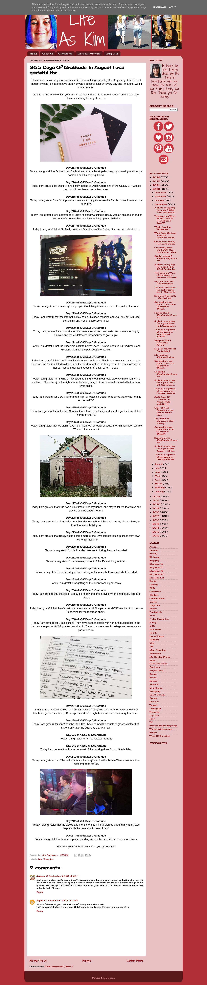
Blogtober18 (156, 571)
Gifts (152, 626)
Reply (40, 892)
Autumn (154, 550)
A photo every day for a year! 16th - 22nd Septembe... (165, 266)
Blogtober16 (156, 564)
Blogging (154, 560)
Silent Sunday (157, 695)
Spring (153, 698)
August (159, 464)
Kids (152, 643)
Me (40, 859)
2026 (157, 177)
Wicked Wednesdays (161, 729)
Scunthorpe (156, 688)
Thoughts (49, 859)
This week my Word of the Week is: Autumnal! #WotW (165, 275)
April (158, 480)
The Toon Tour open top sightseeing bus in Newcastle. (165, 289)
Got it (172, 7)
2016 (156, 520)
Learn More (159, 7)
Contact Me (65, 53)
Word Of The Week (160, 736)
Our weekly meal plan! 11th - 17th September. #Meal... (164, 364)
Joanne (41, 876)
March (159, 484)
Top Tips (154, 715)
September (161, 204)
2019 (156, 508)
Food (152, 615)
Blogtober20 (157, 574)
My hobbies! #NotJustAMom (164, 356)
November (161, 196)
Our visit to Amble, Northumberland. (164, 242)
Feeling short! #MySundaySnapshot (165, 315)
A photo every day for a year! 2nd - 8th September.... (164, 382)
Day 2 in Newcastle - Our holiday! (165, 297)
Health (153, 633)
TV (151, 722)
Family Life (156, 612)
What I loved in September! (162, 228)
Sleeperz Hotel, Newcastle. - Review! (162, 342)
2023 (157, 189)
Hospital (154, 640)
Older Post (135, 960)
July (157, 468)
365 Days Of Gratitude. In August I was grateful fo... (162, 400)
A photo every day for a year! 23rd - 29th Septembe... (165, 210)
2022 (157, 496)
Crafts (153, 602)
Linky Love (112, 53)
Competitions (157, 598)
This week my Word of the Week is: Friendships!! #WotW (164, 219)
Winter (153, 732)
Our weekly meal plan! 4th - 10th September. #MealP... (164, 430)
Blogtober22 (157, 578)
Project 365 (157, 670)
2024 (157, 185)
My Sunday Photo (160, 657)
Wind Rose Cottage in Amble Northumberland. (165, 235)
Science (154, 684)
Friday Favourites (159, 619)
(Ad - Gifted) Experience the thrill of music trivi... (163, 411)
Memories (155, 653)
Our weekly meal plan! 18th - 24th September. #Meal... (165, 305)
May (158, 476)
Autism (153, 547)
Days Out (155, 605)
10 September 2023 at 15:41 (61, 900)
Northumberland (158, 664)
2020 (157, 504)
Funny (153, 622)
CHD (152, 588)
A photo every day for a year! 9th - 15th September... (165, 323)
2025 (157, 181)
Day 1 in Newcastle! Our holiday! (165, 350)
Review (153, 677)
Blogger (110, 978)
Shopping (155, 691)
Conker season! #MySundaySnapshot (165, 258)
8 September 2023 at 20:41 (63, 876)
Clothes (154, 595)
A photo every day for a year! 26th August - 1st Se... (164, 448)
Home (33, 53)
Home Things (157, 636)
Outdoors (155, 667)
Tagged (153, 705)
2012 (156, 536)
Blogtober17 (156, 567)
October (160, 200)
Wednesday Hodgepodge (163, 726)
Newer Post (38, 960)
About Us (47, 53)
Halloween (155, 629)
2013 (156, 532)
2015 (156, 524)
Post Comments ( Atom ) (59, 966)
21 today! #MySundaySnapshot (165, 374)
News (152, 660)
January (159, 491)
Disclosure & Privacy (88, 53)
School (153, 681)
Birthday (154, 557)
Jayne (40, 900)
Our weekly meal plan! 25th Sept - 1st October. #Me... (165, 249)
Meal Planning (157, 650)
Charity (154, 584)
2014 (156, 528)
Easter (153, 609)
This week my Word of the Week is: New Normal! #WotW (164, 333)
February (160, 487)
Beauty (153, 553)
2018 (156, 512)
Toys (152, 719)
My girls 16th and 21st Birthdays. (164, 282)
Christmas (155, 591)
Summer (154, 702)
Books (153, 581)
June (158, 472)
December (161, 192)
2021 (156, 500)
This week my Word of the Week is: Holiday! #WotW (164, 457)
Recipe (153, 674)
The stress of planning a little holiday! (164, 420)
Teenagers (155, 708)
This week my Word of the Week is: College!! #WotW (164, 391)
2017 (156, 516)
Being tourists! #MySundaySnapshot (165, 440)
